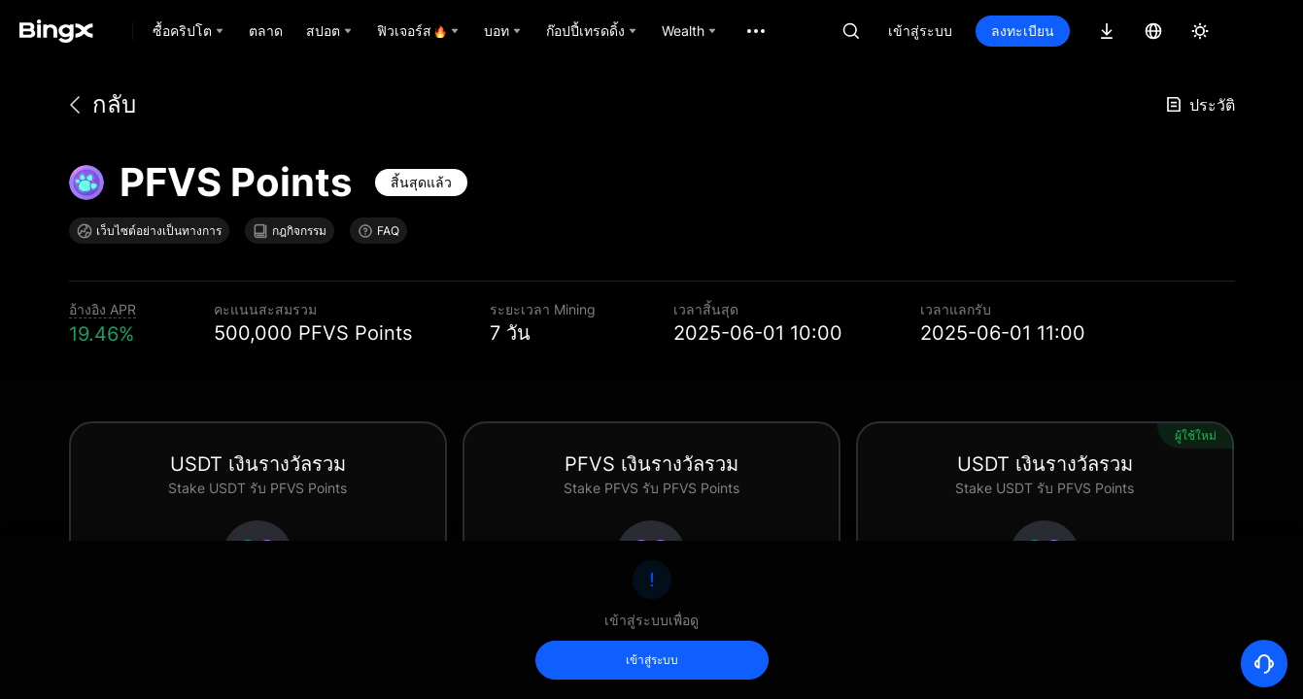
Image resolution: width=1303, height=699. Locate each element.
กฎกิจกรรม (289, 231)
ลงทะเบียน (1022, 30)
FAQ (378, 231)
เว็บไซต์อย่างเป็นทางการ (149, 231)
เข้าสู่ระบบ (920, 30)
